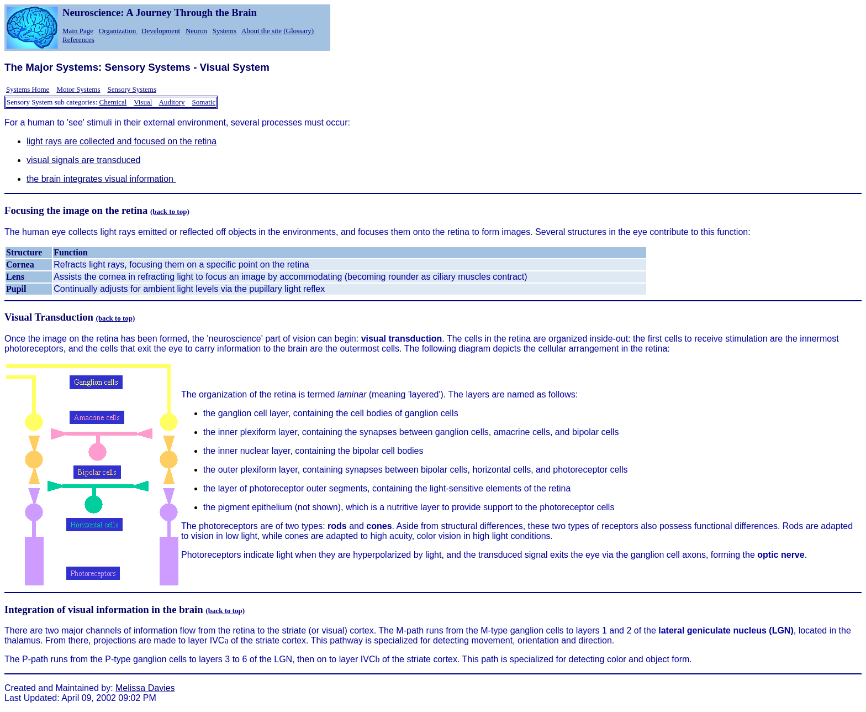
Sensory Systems (131, 89)
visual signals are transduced (83, 160)
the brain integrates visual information (101, 179)
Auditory (172, 102)
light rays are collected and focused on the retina (121, 141)
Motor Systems (78, 89)
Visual (143, 102)
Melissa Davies (145, 688)
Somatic (204, 102)
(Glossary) (298, 31)
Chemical (113, 102)
